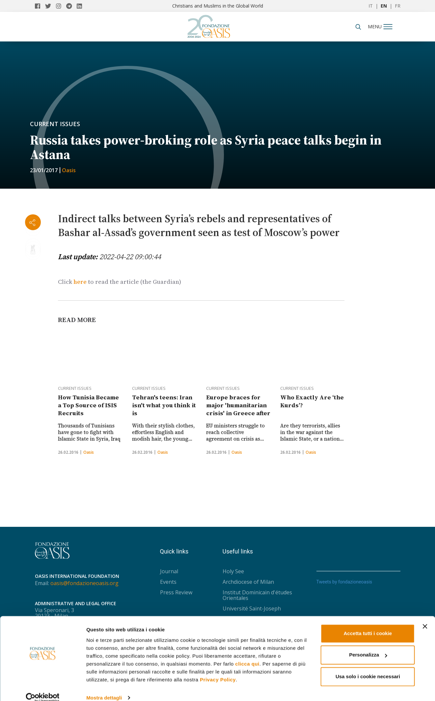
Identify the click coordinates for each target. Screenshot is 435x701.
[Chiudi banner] (424, 616)
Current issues (55, 124)
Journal (169, 571)
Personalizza (368, 645)
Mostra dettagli (104, 688)
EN (384, 6)
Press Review (176, 592)
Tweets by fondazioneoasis (344, 581)
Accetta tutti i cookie (368, 624)
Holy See (233, 571)
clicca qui (247, 654)
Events (168, 581)
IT (370, 6)
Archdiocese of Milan (248, 581)
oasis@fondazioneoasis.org (84, 583)
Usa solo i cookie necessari (368, 667)
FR (397, 6)
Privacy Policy (218, 670)
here (80, 282)
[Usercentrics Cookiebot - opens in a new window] (42, 688)
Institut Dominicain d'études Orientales (257, 595)
